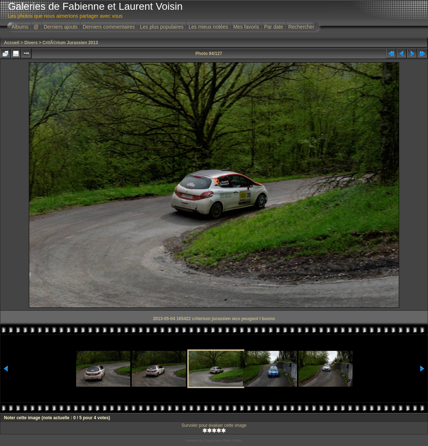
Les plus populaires (162, 27)
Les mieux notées (208, 27)
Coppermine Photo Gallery (223, 440)
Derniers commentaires (109, 27)
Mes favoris (246, 27)
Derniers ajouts (61, 27)
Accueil (11, 42)
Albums (20, 27)
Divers (31, 42)
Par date (273, 27)
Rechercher (301, 27)
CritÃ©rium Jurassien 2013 (70, 42)
